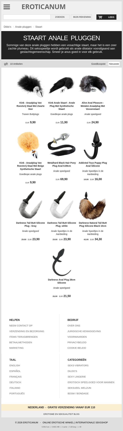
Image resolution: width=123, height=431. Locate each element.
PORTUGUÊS (17, 393)
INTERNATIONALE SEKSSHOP (92, 422)
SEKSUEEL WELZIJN (79, 387)
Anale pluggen (23, 26)
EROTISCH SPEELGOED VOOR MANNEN (91, 382)
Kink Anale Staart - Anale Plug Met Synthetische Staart (61, 106)
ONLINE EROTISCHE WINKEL (58, 422)
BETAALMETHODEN (20, 342)
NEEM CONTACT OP (20, 325)
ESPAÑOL (15, 371)
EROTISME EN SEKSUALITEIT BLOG (61, 414)
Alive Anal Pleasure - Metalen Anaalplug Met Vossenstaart (93, 106)
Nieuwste (114, 63)
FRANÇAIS (15, 376)
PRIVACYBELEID (76, 342)
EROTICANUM (43, 6)
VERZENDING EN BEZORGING (26, 331)
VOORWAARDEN (77, 336)
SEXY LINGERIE (77, 376)
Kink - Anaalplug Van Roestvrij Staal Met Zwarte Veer (30, 106)
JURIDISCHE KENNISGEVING (84, 331)
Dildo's (7, 26)
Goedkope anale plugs (61, 114)
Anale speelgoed (92, 114)
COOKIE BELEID (76, 347)
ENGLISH (14, 365)
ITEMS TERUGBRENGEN (23, 336)
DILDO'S (72, 371)
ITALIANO (14, 387)
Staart (38, 26)
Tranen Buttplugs (30, 114)
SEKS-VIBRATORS (78, 365)
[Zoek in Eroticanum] (27, 17)
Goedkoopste (98, 63)
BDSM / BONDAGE (78, 393)
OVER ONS (73, 325)
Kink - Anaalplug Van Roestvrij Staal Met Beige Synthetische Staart (30, 166)
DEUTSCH (15, 382)
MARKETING (16, 347)
